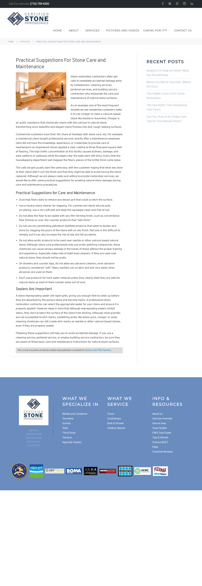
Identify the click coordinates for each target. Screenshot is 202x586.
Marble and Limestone (74, 413)
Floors (110, 413)
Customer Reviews (162, 451)
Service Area (159, 423)
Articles (25, 42)
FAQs (155, 446)
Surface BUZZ (160, 442)
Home (59, 30)
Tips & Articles (160, 437)
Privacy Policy (95, 516)
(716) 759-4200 (39, 3)
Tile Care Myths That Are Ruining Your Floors (166, 107)
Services (93, 30)
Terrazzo (67, 437)
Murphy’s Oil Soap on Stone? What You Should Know (167, 73)
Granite (66, 423)
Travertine (67, 418)
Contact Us (183, 30)
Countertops (114, 418)
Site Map (109, 516)
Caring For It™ (156, 30)
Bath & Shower (115, 423)
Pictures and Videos (122, 30)
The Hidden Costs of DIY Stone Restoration (165, 96)
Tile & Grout (68, 432)
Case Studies (159, 428)
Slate (65, 428)
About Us (157, 413)
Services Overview (162, 418)
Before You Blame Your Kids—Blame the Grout (168, 84)
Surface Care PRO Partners (98, 350)
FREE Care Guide (161, 432)
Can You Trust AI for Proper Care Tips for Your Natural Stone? (166, 119)
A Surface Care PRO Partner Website (101, 520)
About (75, 30)
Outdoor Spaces (116, 428)
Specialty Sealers (71, 442)
